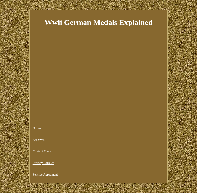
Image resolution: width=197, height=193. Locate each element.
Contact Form (42, 151)
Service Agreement (45, 174)
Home (37, 128)
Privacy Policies (43, 163)
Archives (39, 140)
